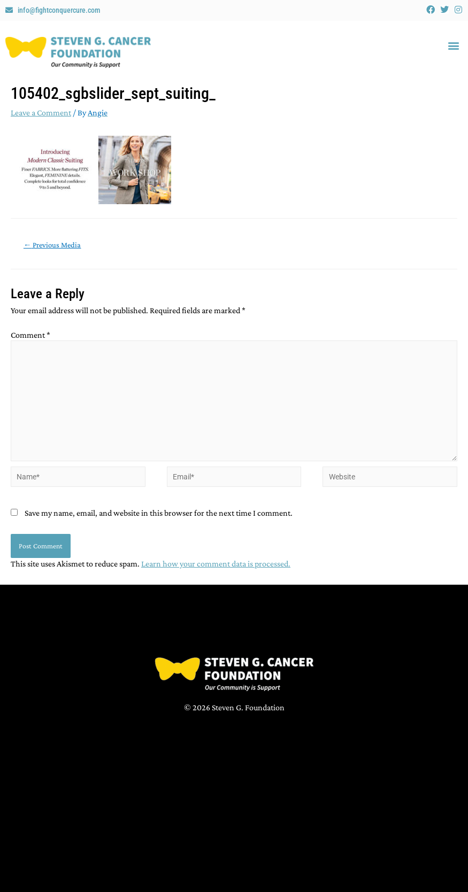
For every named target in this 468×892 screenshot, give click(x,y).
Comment (30, 334)
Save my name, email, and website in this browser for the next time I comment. (159, 512)
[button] (454, 46)
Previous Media (52, 245)
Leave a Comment (41, 112)
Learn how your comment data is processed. (215, 563)
